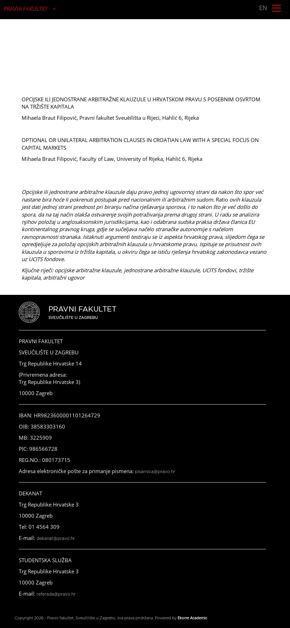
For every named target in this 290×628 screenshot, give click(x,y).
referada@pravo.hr (56, 594)
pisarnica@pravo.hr (155, 472)
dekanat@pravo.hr (56, 538)
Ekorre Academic (192, 617)
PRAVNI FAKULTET (25, 8)
